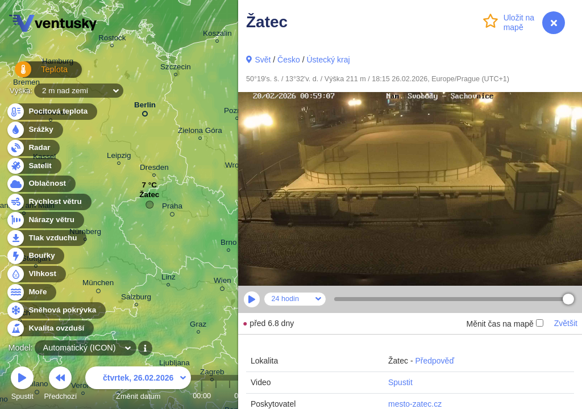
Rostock (112, 39)
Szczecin (175, 68)
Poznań (237, 112)
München (98, 284)
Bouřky (35, 256)
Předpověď (434, 360)
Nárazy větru (44, 220)
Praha (172, 208)
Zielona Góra (200, 132)
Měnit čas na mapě (504, 323)
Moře (31, 292)
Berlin (145, 107)
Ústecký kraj (328, 59)
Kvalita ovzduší (49, 328)
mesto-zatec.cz (415, 403)
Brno (228, 244)
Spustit (400, 382)
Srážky (34, 130)
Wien (222, 282)
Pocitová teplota (51, 111)
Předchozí (60, 384)
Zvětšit (565, 323)
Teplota (35, 73)
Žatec (149, 197)
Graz (198, 326)
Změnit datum (138, 384)
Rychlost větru (48, 202)
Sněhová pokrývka (55, 310)
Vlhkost (35, 274)
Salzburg (136, 298)
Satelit (33, 166)
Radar (33, 148)
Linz (168, 279)
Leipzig (119, 157)
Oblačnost (40, 184)
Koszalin (217, 35)
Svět (263, 59)
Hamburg (57, 63)
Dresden (154, 169)
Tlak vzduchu (46, 238)
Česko (288, 59)
